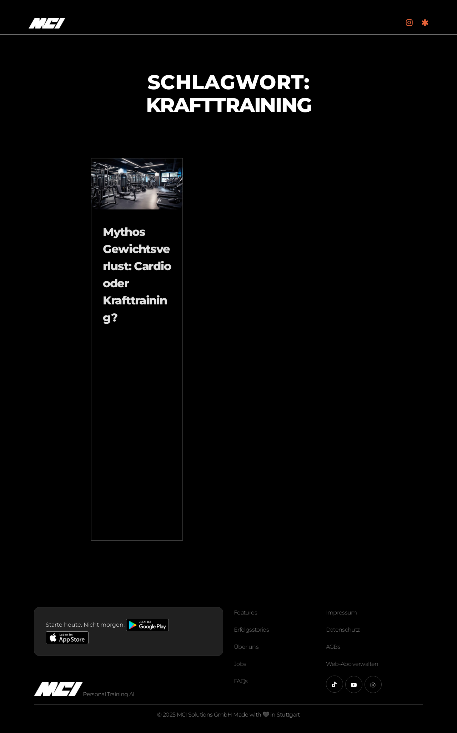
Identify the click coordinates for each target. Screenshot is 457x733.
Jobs (240, 664)
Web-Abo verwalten (352, 664)
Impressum (341, 612)
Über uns (246, 646)
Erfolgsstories (251, 629)
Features (245, 612)
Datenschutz (343, 629)
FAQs (240, 681)
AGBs (333, 646)
